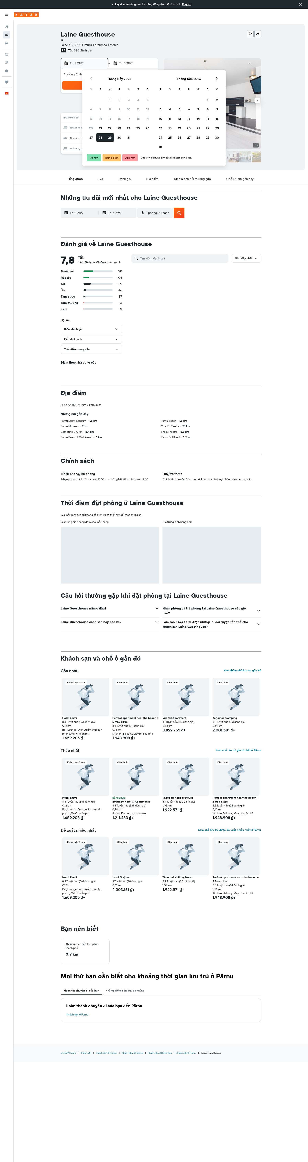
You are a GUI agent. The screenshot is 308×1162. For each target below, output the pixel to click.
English (186, 4)
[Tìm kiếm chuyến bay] (7, 27)
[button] (300, 4)
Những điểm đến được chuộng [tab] (124, 990)
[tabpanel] (161, 1010)
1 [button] (109, 100)
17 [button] (128, 119)
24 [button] (128, 128)
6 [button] (91, 109)
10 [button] (128, 109)
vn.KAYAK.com (68, 1052)
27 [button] (91, 137)
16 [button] (119, 119)
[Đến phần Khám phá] (7, 54)
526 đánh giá (83, 50)
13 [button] (91, 119)
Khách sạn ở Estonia (132, 1052)
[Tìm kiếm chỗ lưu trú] (7, 35)
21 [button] (100, 128)
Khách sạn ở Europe (106, 1052)
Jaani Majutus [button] (121, 877)
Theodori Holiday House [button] (177, 797)
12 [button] (147, 109)
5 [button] (147, 100)
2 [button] (119, 100)
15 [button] (109, 119)
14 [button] (100, 119)
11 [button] (138, 109)
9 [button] (119, 109)
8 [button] (110, 109)
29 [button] (110, 137)
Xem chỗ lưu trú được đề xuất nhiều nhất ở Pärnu (229, 830)
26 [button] (147, 128)
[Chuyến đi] (7, 82)
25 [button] (138, 128)
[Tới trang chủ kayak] (26, 14)
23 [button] (119, 128)
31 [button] (128, 137)
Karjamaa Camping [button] (225, 718)
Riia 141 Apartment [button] (174, 718)
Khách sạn (86, 1052)
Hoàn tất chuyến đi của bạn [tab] (81, 990)
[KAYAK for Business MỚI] (7, 71)
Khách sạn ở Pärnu (77, 1014)
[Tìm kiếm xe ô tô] (7, 43)
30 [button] (119, 137)
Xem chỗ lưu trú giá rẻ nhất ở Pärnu (238, 750)
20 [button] (91, 128)
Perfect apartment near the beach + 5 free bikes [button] (135, 720)
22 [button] (110, 128)
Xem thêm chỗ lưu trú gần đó (242, 670)
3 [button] (129, 100)
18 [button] (138, 119)
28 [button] (100, 137)
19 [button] (147, 119)
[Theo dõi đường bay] (7, 63)
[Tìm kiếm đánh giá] (183, 258)
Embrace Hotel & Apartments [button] (131, 801)
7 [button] (100, 109)
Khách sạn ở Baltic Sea (160, 1052)
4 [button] (138, 100)
